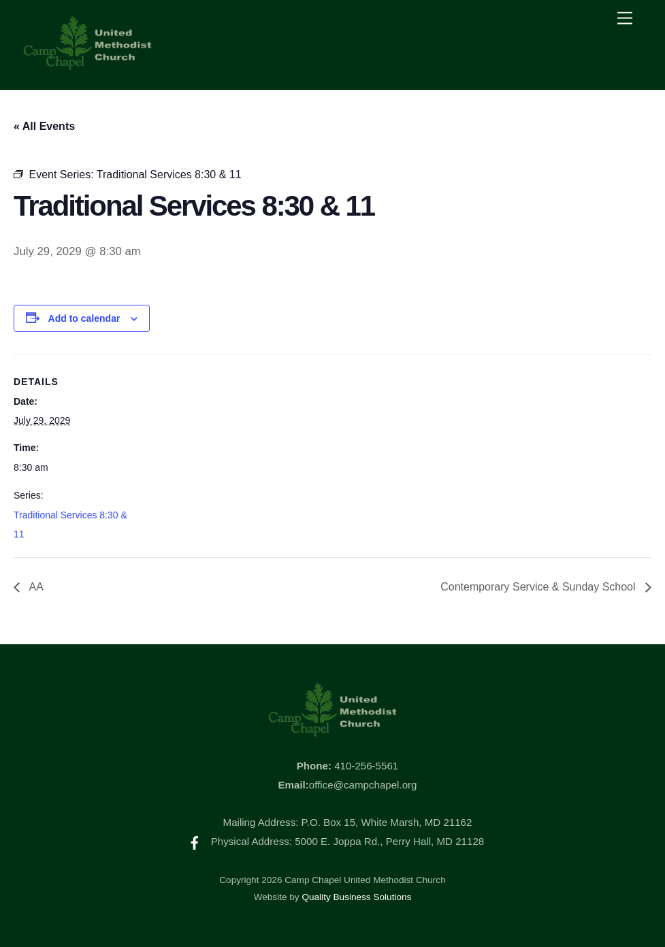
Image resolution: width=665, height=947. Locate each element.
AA (35, 587)
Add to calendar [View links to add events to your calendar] (84, 318)
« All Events (44, 126)
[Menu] (624, 18)
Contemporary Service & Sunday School (539, 587)
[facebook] (194, 841)
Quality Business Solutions (356, 897)
